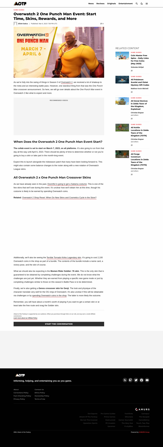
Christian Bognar (137, 113)
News (91, 3)
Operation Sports (90, 423)
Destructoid (110, 420)
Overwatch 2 (66, 82)
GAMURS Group (144, 432)
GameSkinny (144, 420)
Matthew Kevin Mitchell (139, 88)
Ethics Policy (40, 393)
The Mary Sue (127, 423)
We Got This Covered (88, 420)
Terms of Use (40, 399)
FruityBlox (128, 426)
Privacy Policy (19, 399)
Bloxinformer (144, 426)
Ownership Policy (42, 396)
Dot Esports (92, 414)
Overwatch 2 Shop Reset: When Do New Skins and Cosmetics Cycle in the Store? (59, 197)
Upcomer (111, 426)
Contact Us (39, 390)
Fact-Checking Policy (22, 396)
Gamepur (145, 414)
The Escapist (144, 417)
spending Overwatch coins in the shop (49, 295)
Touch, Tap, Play (142, 423)
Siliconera (129, 417)
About (16, 390)
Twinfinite (129, 414)
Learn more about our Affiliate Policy (25, 318)
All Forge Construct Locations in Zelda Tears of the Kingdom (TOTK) (140, 159)
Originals (111, 3)
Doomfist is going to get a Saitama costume (67, 184)
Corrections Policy (21, 393)
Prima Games (109, 417)
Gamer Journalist (126, 420)
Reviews (100, 3)
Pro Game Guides (108, 414)
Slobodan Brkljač (137, 67)
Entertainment (126, 3)
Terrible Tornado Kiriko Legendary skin (64, 257)
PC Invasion (110, 423)
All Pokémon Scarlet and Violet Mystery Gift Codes (140, 82)
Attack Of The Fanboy (88, 417)
